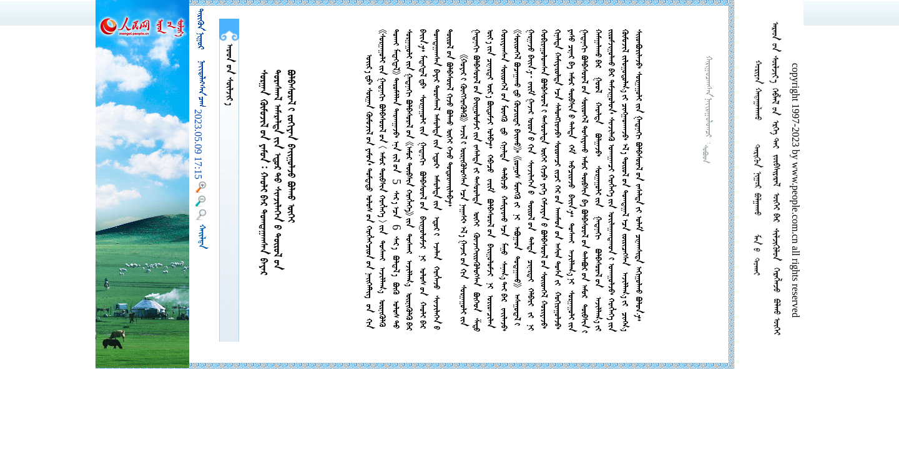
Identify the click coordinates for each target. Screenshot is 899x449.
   (229, 74)
